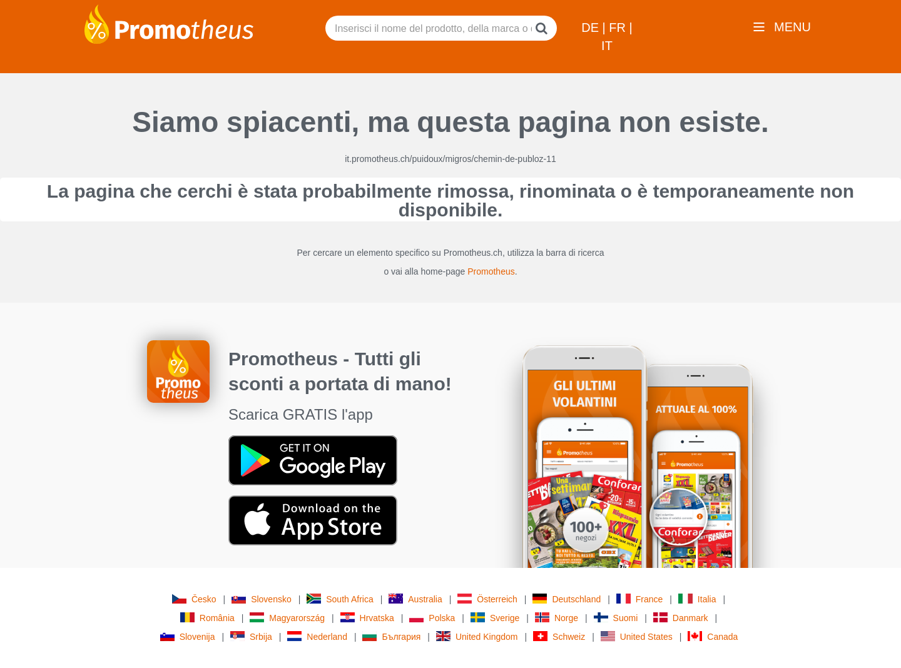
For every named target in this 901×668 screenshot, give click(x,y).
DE (591, 27)
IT (607, 46)
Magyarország (287, 617)
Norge (556, 617)
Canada (713, 636)
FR (619, 27)
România (207, 617)
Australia (415, 599)
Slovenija (187, 636)
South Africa (340, 599)
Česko (194, 599)
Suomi (616, 617)
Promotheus (490, 271)
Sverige (495, 617)
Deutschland (566, 599)
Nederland (317, 636)
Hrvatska (367, 617)
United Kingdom (477, 636)
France (639, 599)
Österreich (487, 599)
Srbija (251, 636)
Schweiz (559, 636)
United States (637, 636)
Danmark (680, 617)
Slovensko (262, 599)
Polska (432, 617)
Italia (697, 599)
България (391, 636)
